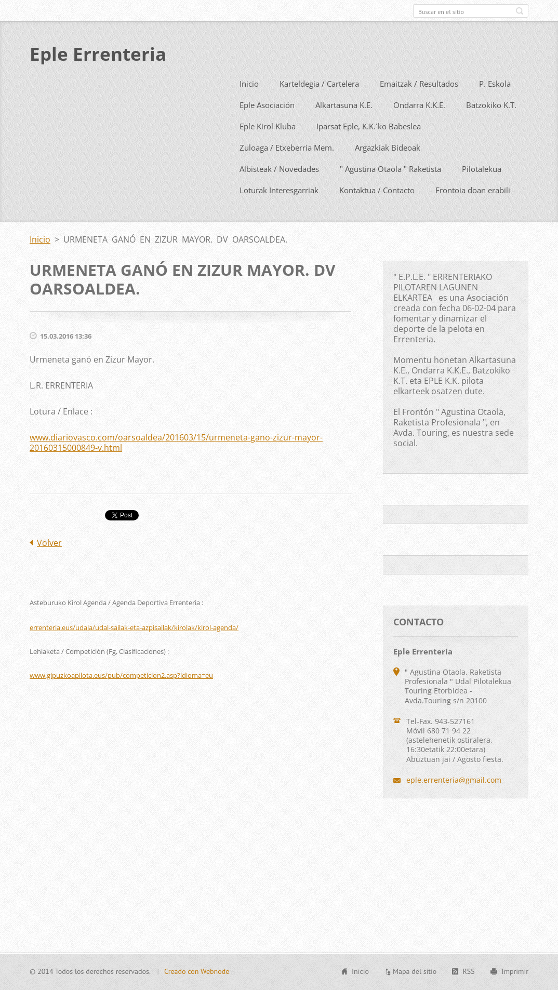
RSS (468, 977)
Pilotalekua (481, 190)
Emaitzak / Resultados (419, 105)
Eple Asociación (267, 127)
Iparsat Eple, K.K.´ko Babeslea (368, 148)
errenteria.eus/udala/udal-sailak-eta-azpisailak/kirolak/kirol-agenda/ (134, 649)
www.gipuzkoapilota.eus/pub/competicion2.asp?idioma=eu (121, 697)
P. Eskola (495, 105)
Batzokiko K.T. (491, 127)
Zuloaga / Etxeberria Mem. (287, 169)
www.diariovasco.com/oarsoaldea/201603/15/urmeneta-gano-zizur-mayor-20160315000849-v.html (176, 464)
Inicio (249, 105)
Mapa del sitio (414, 977)
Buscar (519, 11)
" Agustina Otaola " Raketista (390, 190)
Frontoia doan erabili (472, 212)
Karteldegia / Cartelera (319, 105)
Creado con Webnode (196, 977)
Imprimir (515, 977)
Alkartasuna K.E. (344, 127)
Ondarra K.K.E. (419, 127)
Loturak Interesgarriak (279, 212)
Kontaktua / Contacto (377, 212)
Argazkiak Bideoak (387, 169)
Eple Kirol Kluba (268, 148)
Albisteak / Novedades (279, 190)
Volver (49, 564)
